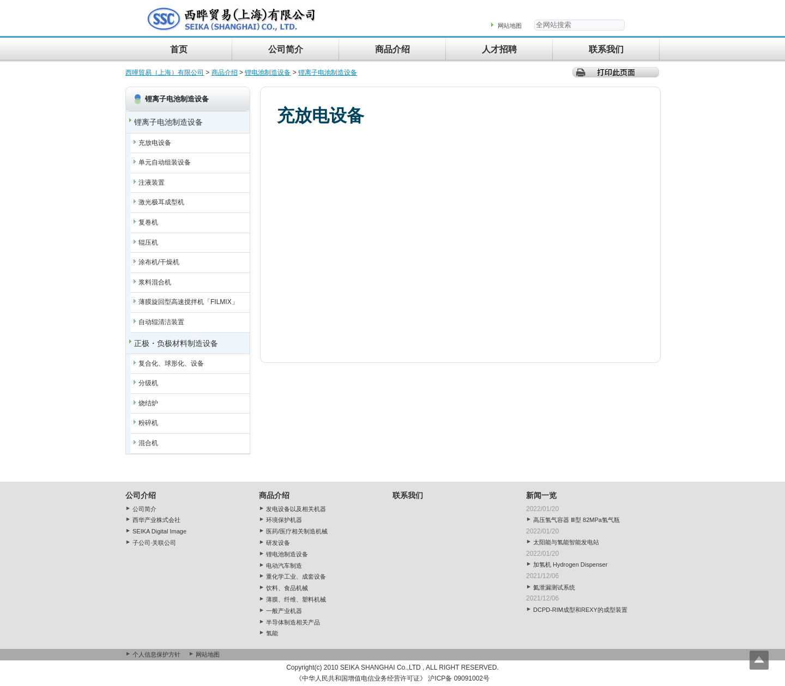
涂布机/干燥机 (158, 262)
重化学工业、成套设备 (296, 576)
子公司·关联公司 (154, 542)
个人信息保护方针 (156, 654)
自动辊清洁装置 (161, 322)
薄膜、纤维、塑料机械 (296, 599)
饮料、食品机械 (287, 588)
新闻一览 (541, 495)
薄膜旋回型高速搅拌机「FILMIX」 (188, 302)
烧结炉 (148, 403)
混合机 (148, 443)
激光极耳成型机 (161, 202)
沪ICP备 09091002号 (459, 678)
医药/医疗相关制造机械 (297, 531)
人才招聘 (499, 49)
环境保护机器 (284, 520)
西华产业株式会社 (156, 520)
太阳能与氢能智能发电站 (566, 542)
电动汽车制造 (284, 565)
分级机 (148, 383)
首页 (179, 49)
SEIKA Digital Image (159, 531)
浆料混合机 (154, 282)
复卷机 (148, 222)
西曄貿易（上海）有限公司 (164, 72)
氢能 (272, 633)
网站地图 (510, 25)
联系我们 (606, 49)
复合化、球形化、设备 (171, 363)
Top (759, 660)
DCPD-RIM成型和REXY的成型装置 (580, 609)
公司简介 (285, 49)
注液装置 (151, 182)
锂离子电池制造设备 (327, 72)
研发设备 (278, 542)
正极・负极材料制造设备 (176, 343)
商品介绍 (392, 49)
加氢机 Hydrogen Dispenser (570, 564)
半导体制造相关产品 (293, 622)
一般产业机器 (284, 611)
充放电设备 (154, 143)
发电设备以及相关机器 (296, 509)
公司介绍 (140, 495)
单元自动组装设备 (164, 162)
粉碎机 (148, 423)
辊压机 (148, 242)
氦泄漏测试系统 (554, 587)
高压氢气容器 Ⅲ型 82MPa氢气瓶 (576, 520)
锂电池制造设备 (268, 72)
